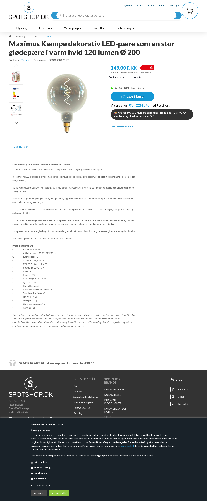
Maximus (25, 59)
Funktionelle (40, 472)
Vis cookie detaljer (40, 484)
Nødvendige (40, 461)
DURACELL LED (112, 394)
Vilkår (159, 5)
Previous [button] (16, 65)
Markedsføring (42, 467)
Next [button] (16, 122)
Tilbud (137, 5)
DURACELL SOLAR (114, 389)
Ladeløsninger (125, 28)
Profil (148, 5)
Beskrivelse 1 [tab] (21, 146)
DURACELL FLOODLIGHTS (112, 402)
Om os (76, 385)
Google (181, 396)
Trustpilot (183, 403)
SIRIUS (108, 417)
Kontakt (77, 391)
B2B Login (172, 5)
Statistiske (39, 478)
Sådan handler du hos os (85, 396)
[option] (16, 77)
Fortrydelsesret (81, 407)
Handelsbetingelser (83, 402)
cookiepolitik (127, 445)
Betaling (77, 413)
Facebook (183, 389)
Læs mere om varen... (123, 126)
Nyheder (125, 5)
